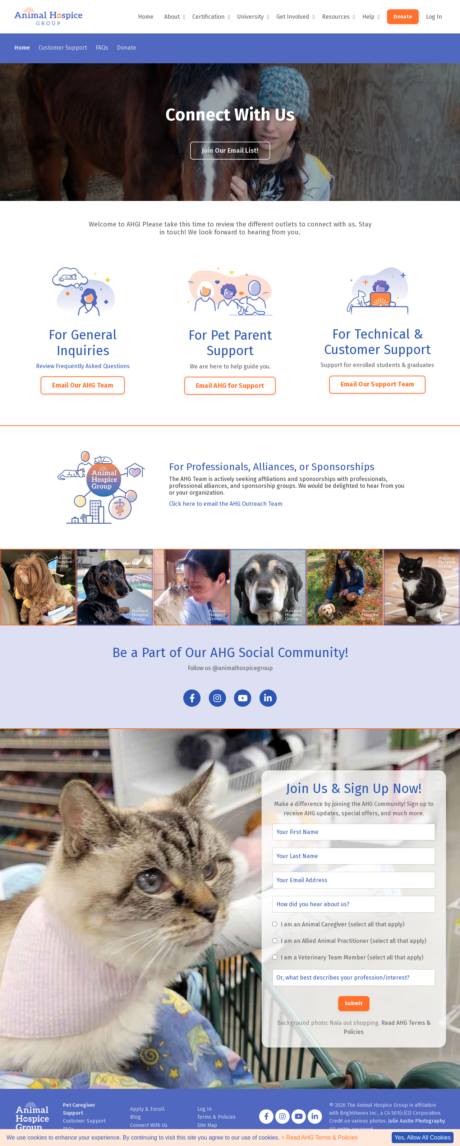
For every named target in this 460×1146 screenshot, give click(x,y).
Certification (211, 16)
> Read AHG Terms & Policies (319, 1137)
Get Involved (295, 16)
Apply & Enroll (147, 1109)
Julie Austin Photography (416, 1121)
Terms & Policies (216, 1117)
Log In (434, 16)
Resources (338, 16)
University (253, 16)
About (174, 16)
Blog (135, 1117)
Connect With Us (148, 1125)
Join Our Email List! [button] (230, 151)
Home (145, 16)
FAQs (102, 47)
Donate (126, 47)
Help (371, 16)
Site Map (207, 1125)
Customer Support (62, 47)
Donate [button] (403, 17)
